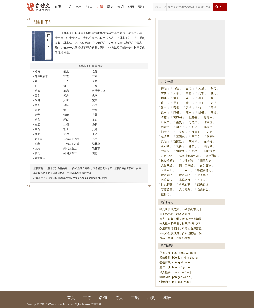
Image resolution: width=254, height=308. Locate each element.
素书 (189, 107)
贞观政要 (184, 184)
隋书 (176, 112)
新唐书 (208, 117)
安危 (66, 71)
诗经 (164, 88)
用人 (66, 81)
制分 (66, 109)
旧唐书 (165, 131)
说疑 (66, 105)
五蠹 (66, 90)
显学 (37, 95)
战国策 (165, 151)
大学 (176, 93)
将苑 (164, 117)
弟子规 (208, 141)
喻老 (37, 143)
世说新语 (166, 184)
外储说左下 (70, 153)
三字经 (180, 131)
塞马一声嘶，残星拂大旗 (174, 238)
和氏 (37, 153)
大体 (66, 134)
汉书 (164, 107)
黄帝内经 (166, 175)
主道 (94, 119)
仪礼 (201, 107)
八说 (37, 114)
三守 (94, 76)
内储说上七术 (71, 138)
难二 (37, 85)
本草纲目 (184, 179)
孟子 (176, 98)
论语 (176, 88)
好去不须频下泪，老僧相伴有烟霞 (180, 218)
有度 (37, 124)
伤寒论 (211, 136)
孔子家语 (202, 179)
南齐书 (177, 117)
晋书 (176, 107)
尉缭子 (180, 127)
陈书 (189, 112)
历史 (110, 6)
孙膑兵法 (166, 179)
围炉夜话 (209, 151)
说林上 (96, 143)
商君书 (165, 127)
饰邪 (37, 134)
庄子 (164, 102)
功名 (66, 129)
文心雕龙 (184, 189)
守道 (66, 76)
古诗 (68, 6)
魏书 (201, 112)
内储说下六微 (71, 143)
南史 (179, 122)
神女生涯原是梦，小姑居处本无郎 (180, 209)
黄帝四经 (184, 175)
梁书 (164, 112)
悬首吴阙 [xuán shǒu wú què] (177, 252)
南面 (37, 129)
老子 (189, 98)
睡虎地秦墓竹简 (189, 155)
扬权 (94, 124)
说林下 (96, 148)
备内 (94, 81)
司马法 (193, 122)
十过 (94, 134)
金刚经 (165, 146)
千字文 (196, 136)
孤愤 (94, 138)
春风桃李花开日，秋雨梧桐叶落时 (180, 223)
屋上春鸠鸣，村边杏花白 (174, 214)
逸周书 (208, 127)
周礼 (164, 98)
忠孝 (94, 95)
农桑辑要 (202, 189)
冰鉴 (194, 151)
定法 (94, 100)
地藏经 (180, 151)
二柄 (66, 124)
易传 (213, 88)
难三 (66, 85)
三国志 (180, 136)
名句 (79, 6)
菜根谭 (193, 141)
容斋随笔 (166, 189)
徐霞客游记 (204, 170)
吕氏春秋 (205, 165)
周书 (213, 107)
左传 (164, 93)
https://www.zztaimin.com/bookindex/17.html (83, 178)
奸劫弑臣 (40, 158)
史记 (189, 88)
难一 (37, 81)
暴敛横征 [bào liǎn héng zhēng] (178, 257)
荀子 (213, 98)
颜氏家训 (202, 184)
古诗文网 (96, 304)
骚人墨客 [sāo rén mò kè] (175, 272)
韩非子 (193, 146)
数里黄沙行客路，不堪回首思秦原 (180, 228)
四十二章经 (186, 165)
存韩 (94, 114)
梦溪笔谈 (187, 160)
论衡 (179, 146)
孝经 (213, 112)
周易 (201, 88)
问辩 (66, 95)
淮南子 (196, 131)
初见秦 (39, 138)
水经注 (208, 122)
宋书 (213, 102)
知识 (120, 6)
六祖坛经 (166, 155)
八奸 (94, 129)
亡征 (94, 71)
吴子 (201, 98)
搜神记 (165, 194)
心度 (94, 105)
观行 (94, 153)
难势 (37, 71)
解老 (66, 114)
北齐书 (193, 117)
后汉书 (165, 122)
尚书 (201, 93)
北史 (194, 127)
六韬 (209, 131)
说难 (37, 148)
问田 (37, 100)
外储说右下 (41, 76)
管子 (189, 102)
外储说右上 (98, 90)
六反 (94, 109)
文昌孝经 (166, 165)
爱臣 (66, 119)
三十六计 (184, 170)
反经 (164, 141)
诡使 (37, 109)
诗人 (89, 6)
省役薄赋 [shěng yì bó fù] (175, 262)
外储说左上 (70, 148)
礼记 (213, 93)
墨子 (176, 102)
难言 (37, 119)
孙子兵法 (202, 175)
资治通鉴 (211, 155)
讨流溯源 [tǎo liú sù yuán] (175, 281)
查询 (141, 6)
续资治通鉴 (168, 160)
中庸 (189, 93)
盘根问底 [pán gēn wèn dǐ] (175, 277)
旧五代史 (205, 160)
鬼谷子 (165, 136)
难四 (37, 90)
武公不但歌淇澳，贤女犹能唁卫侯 (180, 233)
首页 (58, 6)
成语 (131, 6)
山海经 (208, 146)
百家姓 (177, 141)
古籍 (100, 6)
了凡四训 (166, 170)
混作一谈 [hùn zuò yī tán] (175, 267)
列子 (201, 102)
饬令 (37, 105)
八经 (94, 85)
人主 (66, 100)
